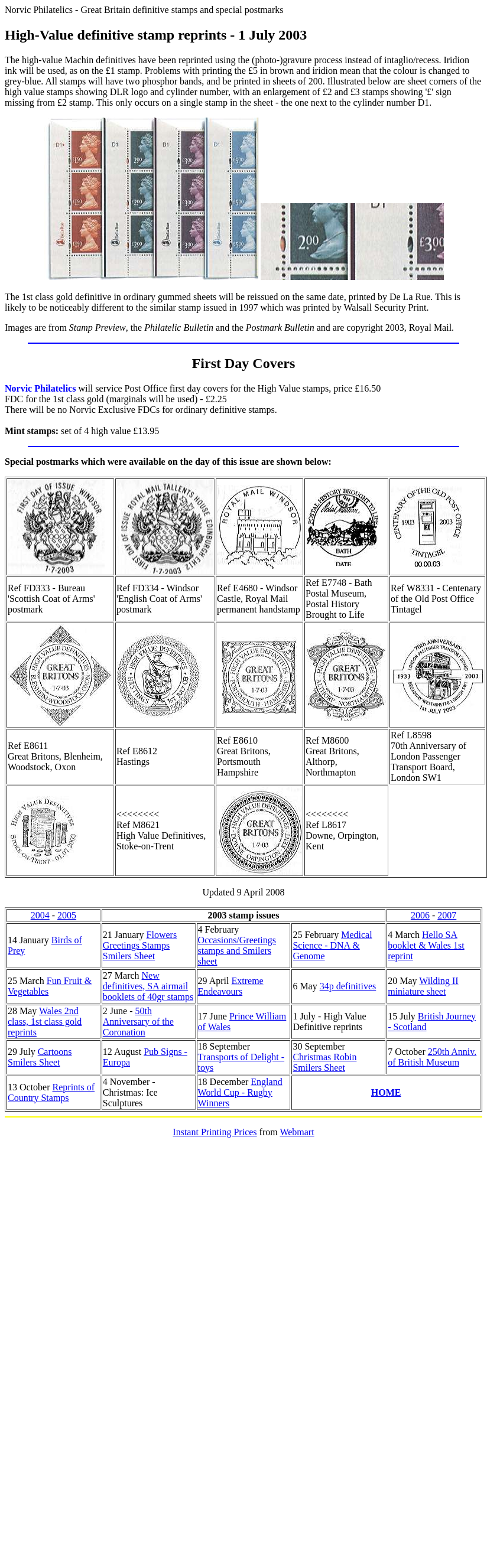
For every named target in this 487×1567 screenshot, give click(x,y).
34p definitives (348, 986)
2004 (40, 915)
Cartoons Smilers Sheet (40, 1057)
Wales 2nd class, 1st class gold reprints (45, 1021)
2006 (420, 915)
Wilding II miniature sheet (423, 986)
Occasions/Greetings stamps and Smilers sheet (237, 950)
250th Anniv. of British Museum (432, 1057)
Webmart (297, 1132)
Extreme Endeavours (231, 986)
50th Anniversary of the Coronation (138, 1021)
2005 (66, 915)
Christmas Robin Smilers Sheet (324, 1062)
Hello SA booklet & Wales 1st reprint (426, 945)
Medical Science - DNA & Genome (332, 945)
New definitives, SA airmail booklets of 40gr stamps (148, 986)
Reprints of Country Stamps (51, 1092)
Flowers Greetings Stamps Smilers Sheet (140, 945)
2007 (446, 915)
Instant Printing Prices (215, 1132)
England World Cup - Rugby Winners (240, 1092)
